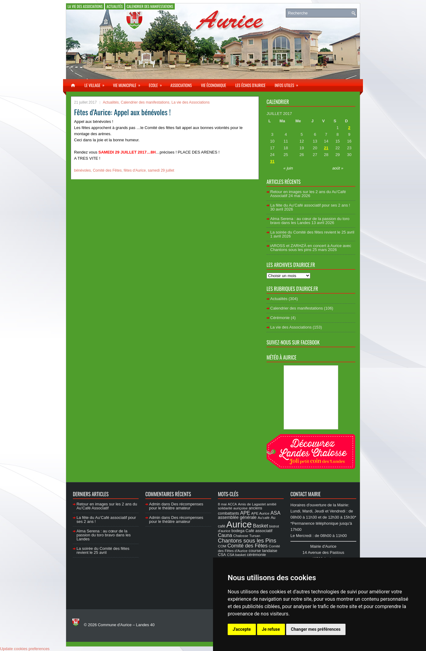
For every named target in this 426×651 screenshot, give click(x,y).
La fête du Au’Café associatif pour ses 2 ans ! (310, 205)
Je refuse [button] (271, 629)
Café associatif (258, 530)
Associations (181, 85)
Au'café (264, 518)
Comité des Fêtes (107, 170)
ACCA (232, 504)
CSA (222, 555)
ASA (275, 513)
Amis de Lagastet (252, 504)
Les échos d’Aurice (250, 85)
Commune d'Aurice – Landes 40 (126, 624)
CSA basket (236, 555)
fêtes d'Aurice (135, 170)
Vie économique (213, 85)
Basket (260, 525)
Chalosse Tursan (246, 536)
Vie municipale (128, 83)
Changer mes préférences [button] (316, 629)
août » (337, 168)
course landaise (262, 550)
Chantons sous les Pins (247, 540)
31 (272, 161)
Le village (96, 83)
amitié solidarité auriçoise (247, 506)
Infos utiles (288, 83)
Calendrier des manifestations (150, 6)
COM (222, 546)
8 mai (222, 504)
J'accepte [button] (242, 629)
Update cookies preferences (25, 648)
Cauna (225, 535)
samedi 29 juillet (161, 170)
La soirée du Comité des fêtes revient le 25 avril (312, 232)
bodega (237, 531)
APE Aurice (260, 513)
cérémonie (256, 554)
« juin (288, 168)
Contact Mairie (305, 494)
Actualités (114, 6)
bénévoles (82, 170)
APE (245, 513)
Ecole (157, 83)
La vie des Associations (85, 6)
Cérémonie (280, 317)
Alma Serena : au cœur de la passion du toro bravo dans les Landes (309, 220)
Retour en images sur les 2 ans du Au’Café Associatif (107, 506)
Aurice (239, 524)
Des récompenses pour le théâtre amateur (176, 506)
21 (326, 148)
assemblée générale (237, 517)
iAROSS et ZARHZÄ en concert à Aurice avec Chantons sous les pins (310, 247)
